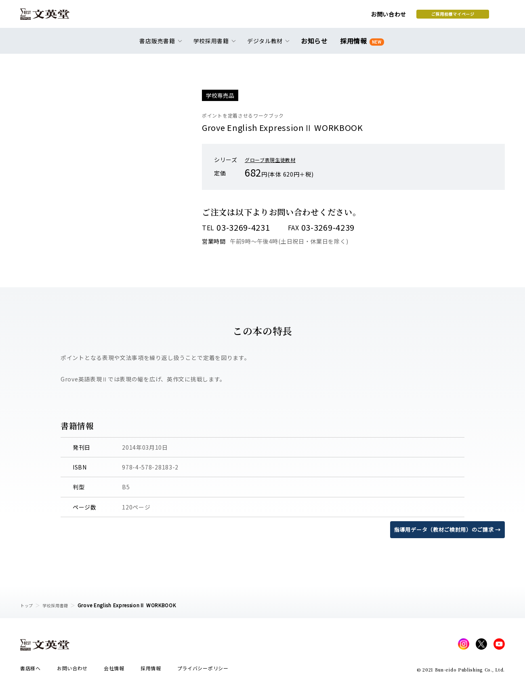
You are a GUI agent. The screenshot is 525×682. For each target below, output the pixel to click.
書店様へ (30, 670)
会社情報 (114, 670)
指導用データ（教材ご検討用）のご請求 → (443, 529)
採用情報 (360, 45)
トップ (28, 605)
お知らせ (316, 45)
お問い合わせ (323, 17)
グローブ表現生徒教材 (274, 160)
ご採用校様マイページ (388, 17)
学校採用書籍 (60, 605)
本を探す (469, 17)
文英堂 (52, 17)
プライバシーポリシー (203, 670)
